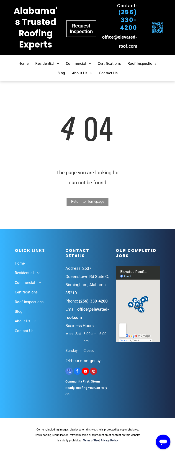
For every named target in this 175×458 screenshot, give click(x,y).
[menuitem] (23, 63)
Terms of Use (91, 440)
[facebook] (77, 372)
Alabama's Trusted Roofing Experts (35, 27)
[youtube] (85, 372)
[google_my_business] (69, 372)
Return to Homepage (87, 201)
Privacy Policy (109, 440)
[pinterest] (93, 372)
